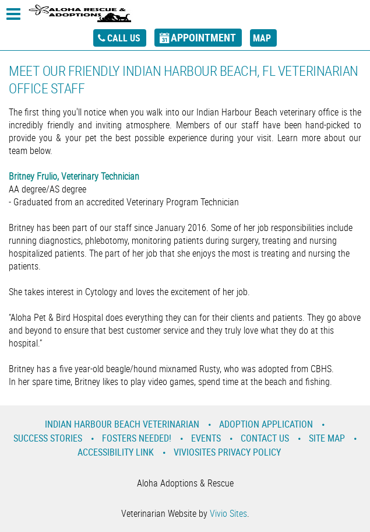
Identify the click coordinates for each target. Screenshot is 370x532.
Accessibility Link (115, 452)
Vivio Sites (228, 513)
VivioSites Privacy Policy (227, 452)
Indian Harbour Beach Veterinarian (122, 424)
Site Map (327, 438)
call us (123, 38)
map (262, 38)
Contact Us (265, 438)
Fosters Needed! (136, 438)
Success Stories (47, 438)
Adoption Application (266, 424)
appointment (203, 37)
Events (206, 438)
